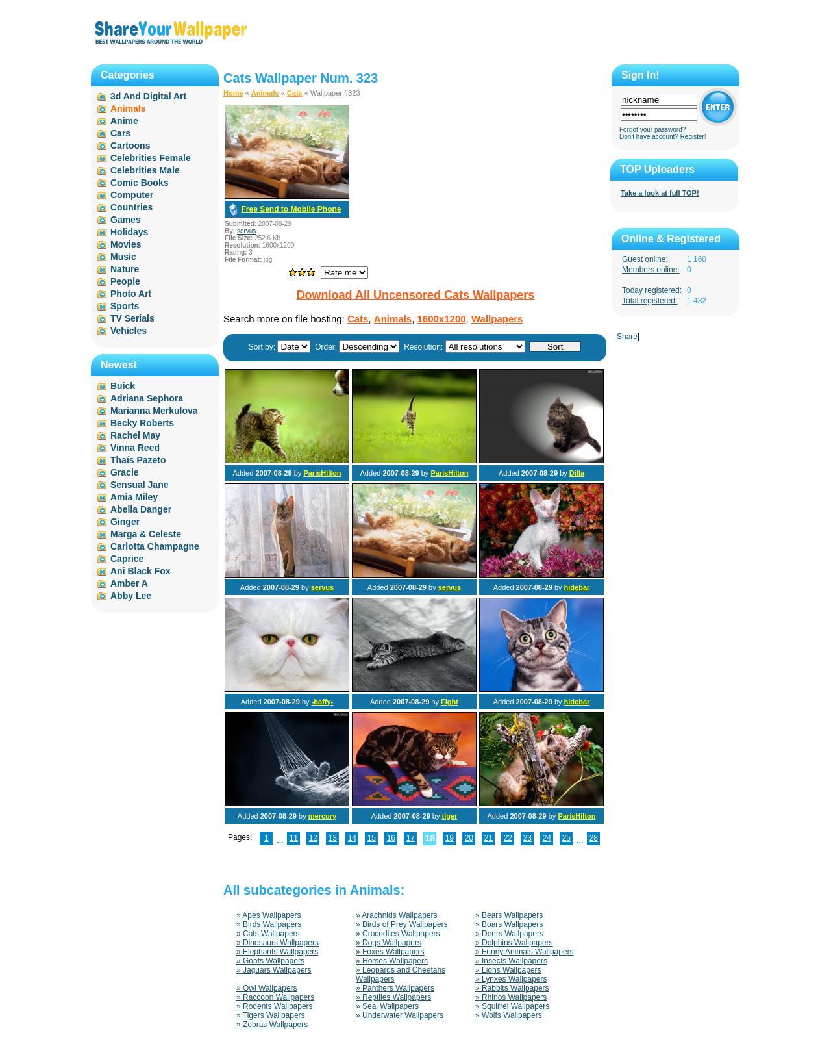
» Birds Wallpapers (268, 924)
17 (410, 838)
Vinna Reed (135, 447)
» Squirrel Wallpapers (512, 1006)
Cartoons (130, 145)
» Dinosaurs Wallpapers (277, 942)
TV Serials (132, 318)
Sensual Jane (139, 484)
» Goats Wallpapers (270, 960)
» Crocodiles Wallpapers (398, 933)
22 (508, 838)
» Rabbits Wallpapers (512, 988)
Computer (131, 195)
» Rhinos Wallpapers (511, 997)
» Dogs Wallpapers (388, 942)
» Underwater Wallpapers (399, 1015)
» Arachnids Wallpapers (397, 915)
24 (547, 838)
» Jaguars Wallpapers (274, 969)
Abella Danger (140, 509)
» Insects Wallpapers (511, 960)
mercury (322, 816)
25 (566, 838)
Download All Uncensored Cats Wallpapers (416, 294)
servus (246, 231)
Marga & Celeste (145, 534)
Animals (265, 93)
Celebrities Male (145, 170)
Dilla (576, 473)
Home (233, 93)
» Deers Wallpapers (509, 933)
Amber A (129, 583)
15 (371, 838)
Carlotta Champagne (154, 546)
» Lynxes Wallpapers (511, 979)
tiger (450, 816)
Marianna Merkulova (154, 410)
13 (333, 838)
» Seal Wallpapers (387, 1006)
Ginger (125, 521)
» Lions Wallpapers (508, 969)
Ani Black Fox (140, 571)
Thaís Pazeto (138, 460)
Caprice (126, 559)
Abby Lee (130, 596)
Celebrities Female (150, 158)
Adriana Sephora (146, 398)
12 (313, 838)
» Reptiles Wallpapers (393, 997)
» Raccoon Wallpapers (275, 997)
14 (352, 838)
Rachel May (135, 435)
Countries (131, 207)
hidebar (577, 587)
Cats (295, 93)
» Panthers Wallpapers (395, 988)
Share (627, 336)
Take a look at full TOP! (660, 193)
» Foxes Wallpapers (390, 951)
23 (527, 838)
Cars (120, 133)
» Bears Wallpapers (509, 915)
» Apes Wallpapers (268, 915)
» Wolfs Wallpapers (508, 1015)
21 (488, 838)
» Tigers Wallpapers (270, 1015)
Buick (122, 386)
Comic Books (139, 182)
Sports (124, 306)
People (125, 281)
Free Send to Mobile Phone (291, 209)
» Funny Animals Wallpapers (524, 951)
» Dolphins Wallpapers (514, 942)
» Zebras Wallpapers (272, 1024)
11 (294, 838)
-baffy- (323, 702)
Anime (124, 121)
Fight (449, 702)
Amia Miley (134, 497)
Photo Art (130, 293)
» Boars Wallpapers (509, 924)
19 (449, 838)
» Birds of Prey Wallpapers (402, 924)
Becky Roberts (142, 423)
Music (123, 256)
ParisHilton (322, 473)
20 (469, 838)
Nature (124, 269)
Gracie (124, 472)
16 (391, 838)
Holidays (129, 232)
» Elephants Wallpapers (277, 951)
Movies (125, 244)
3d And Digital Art (148, 96)
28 (593, 838)
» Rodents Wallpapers (274, 1006)
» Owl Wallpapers (266, 988)
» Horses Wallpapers (392, 960)
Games (125, 219)
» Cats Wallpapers (268, 933)
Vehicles (128, 330)
